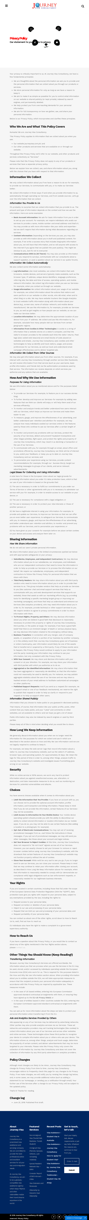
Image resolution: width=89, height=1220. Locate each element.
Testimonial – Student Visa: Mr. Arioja (54, 1179)
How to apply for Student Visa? (54, 1158)
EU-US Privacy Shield (42, 998)
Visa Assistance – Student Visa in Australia (54, 1136)
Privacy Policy (23, 1218)
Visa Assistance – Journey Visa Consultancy (54, 1148)
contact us (20, 947)
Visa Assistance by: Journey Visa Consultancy (53, 1167)
